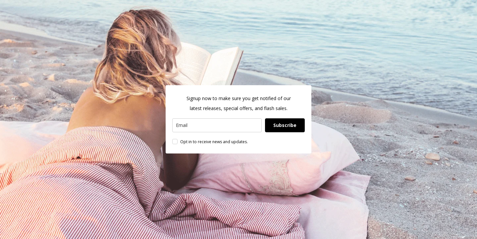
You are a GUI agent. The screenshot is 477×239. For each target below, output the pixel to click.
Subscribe (284, 125)
